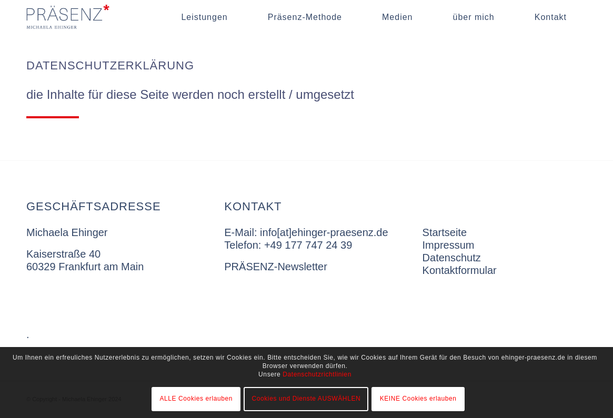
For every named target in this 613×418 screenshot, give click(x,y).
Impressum (449, 245)
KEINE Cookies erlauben (418, 398)
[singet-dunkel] (85, 17)
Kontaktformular (460, 270)
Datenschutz (452, 257)
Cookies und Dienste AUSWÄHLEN (306, 398)
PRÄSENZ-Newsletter (275, 266)
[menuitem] (204, 17)
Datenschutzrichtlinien (317, 374)
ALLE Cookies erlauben (196, 398)
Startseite (445, 232)
